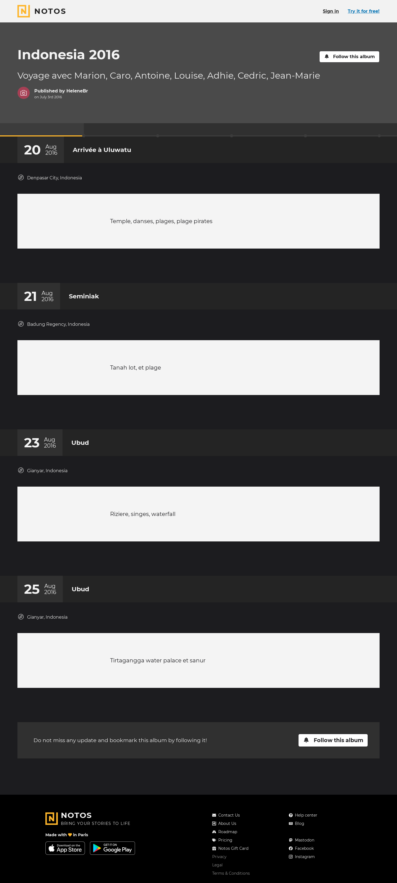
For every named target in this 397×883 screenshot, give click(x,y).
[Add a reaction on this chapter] (188, 268)
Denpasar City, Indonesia (49, 177)
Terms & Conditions (231, 873)
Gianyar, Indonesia (42, 481)
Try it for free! (364, 11)
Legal (217, 865)
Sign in (331, 11)
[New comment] (209, 268)
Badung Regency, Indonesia (53, 329)
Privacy (219, 856)
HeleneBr (77, 91)
